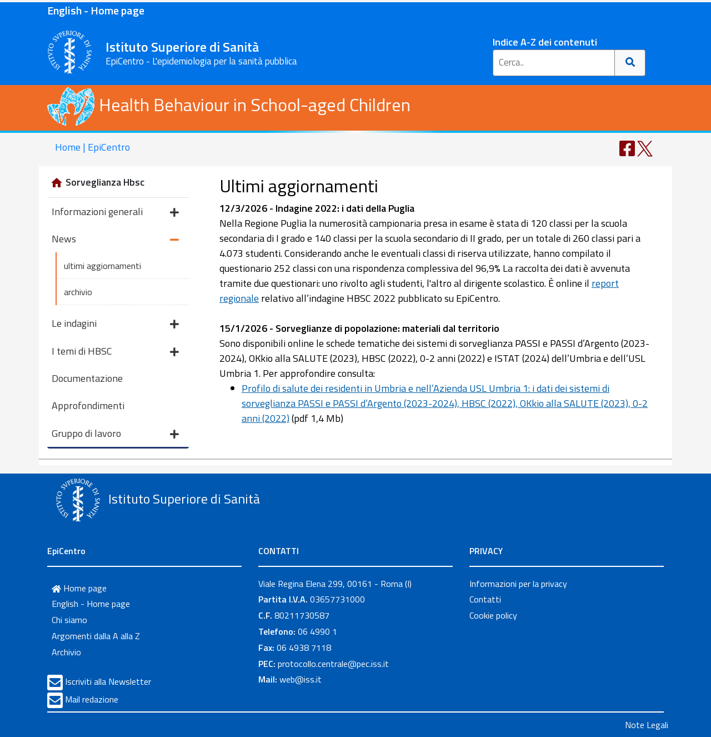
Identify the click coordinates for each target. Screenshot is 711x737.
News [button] (115, 239)
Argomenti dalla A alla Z (96, 636)
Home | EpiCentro (92, 147)
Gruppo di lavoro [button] (115, 434)
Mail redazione (91, 699)
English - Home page (95, 10)
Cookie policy (493, 615)
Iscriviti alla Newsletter (108, 681)
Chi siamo (69, 619)
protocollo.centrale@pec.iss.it (333, 663)
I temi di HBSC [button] (115, 352)
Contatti (485, 599)
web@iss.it (300, 679)
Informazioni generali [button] (115, 212)
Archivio (66, 652)
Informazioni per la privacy (518, 583)
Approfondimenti (88, 405)
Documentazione (87, 378)
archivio (78, 291)
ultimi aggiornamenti (102, 265)
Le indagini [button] (115, 324)
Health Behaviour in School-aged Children (228, 104)
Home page (79, 588)
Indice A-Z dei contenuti (545, 41)
